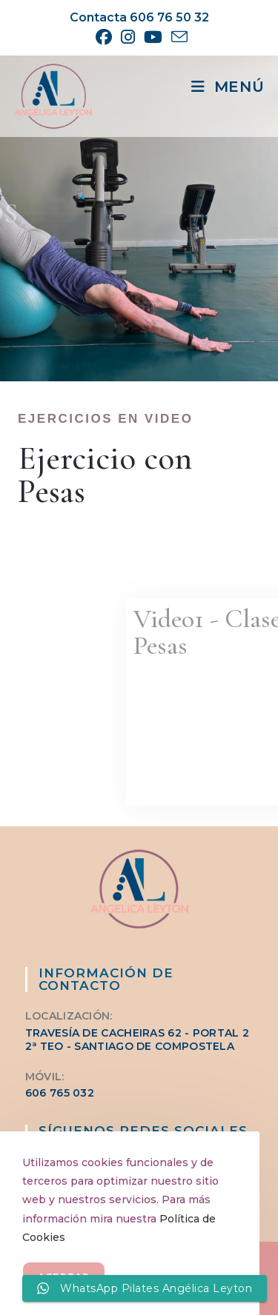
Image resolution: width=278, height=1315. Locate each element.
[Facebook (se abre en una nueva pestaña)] (103, 37)
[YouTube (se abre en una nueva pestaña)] (153, 37)
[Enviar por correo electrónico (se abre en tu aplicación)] (177, 37)
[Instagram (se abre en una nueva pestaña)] (127, 37)
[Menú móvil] (228, 87)
